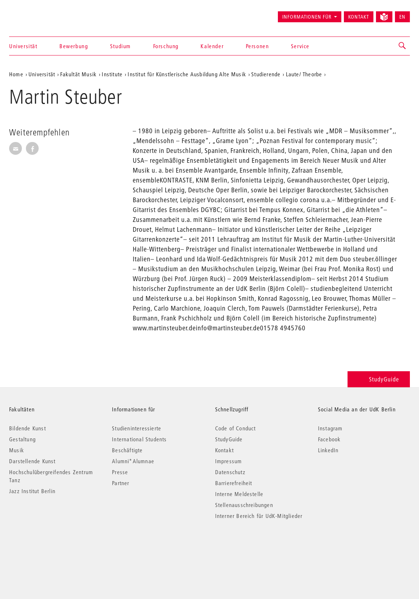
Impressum (228, 461)
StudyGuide (378, 379)
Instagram (330, 428)
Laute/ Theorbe (304, 74)
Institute (112, 74)
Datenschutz (230, 472)
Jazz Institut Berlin (32, 491)
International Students (139, 439)
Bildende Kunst (27, 428)
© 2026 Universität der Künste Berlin (47, 546)
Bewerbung (73, 46)
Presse (120, 472)
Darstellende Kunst (32, 461)
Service (300, 46)
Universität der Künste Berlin (37, 13)
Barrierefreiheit (233, 483)
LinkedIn (328, 450)
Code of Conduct (235, 428)
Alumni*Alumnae (133, 461)
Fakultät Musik (78, 74)
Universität (23, 46)
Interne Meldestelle (239, 494)
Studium (120, 46)
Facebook (329, 439)
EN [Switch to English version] (402, 17)
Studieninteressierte (136, 428)
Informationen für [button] (306, 17)
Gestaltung (22, 439)
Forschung (166, 46)
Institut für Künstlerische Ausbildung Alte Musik (187, 74)
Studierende (265, 74)
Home (16, 74)
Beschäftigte (127, 450)
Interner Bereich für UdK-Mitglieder (259, 515)
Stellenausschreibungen (244, 504)
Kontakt (358, 17)
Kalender (212, 46)
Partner (120, 483)
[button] (402, 46)
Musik (16, 450)
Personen (257, 46)
